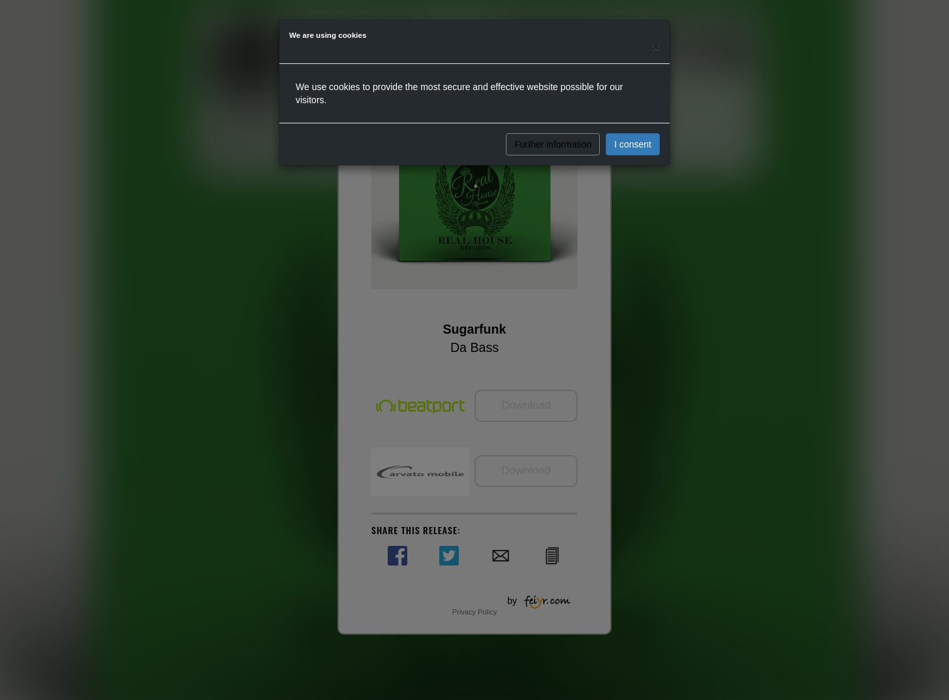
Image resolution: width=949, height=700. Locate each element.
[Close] (656, 47)
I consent (632, 144)
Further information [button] (552, 144)
